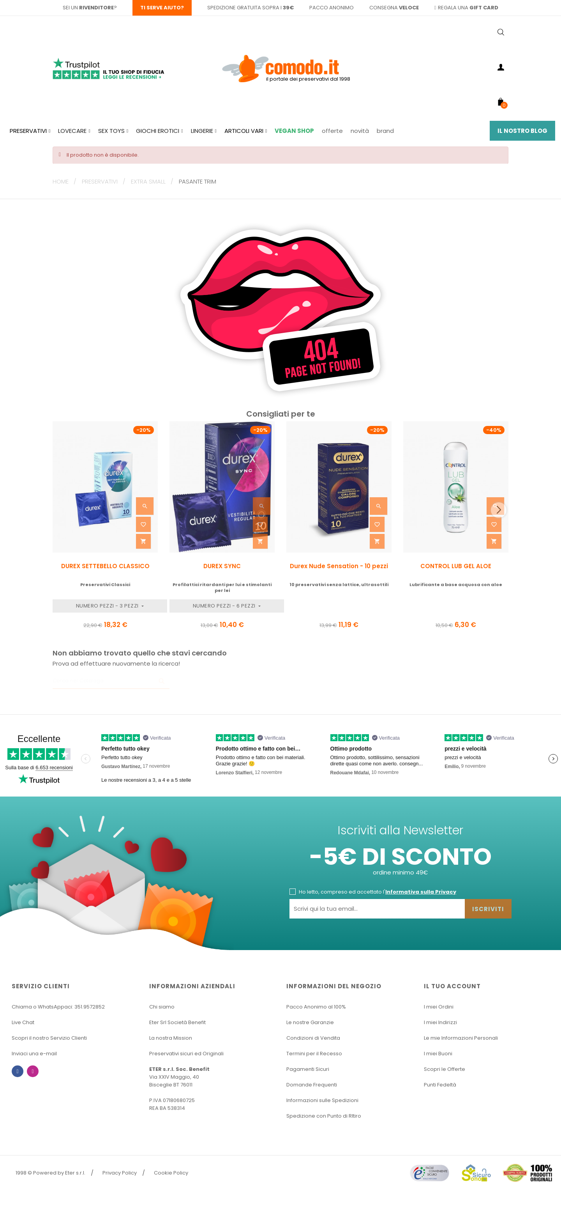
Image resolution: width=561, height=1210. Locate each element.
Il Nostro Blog (522, 131)
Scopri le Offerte (444, 1069)
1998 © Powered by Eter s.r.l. (50, 1172)
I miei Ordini (438, 1006)
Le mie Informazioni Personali (461, 1038)
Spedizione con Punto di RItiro (323, 1116)
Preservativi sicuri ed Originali (186, 1053)
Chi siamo (162, 1006)
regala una (466, 7)
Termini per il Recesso (314, 1053)
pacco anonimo (331, 7)
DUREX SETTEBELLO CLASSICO (105, 566)
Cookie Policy (171, 1172)
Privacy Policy (119, 1172)
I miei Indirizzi (440, 1022)
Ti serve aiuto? (162, 7)
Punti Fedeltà (440, 1084)
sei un (88, 7)
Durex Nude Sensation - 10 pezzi (339, 566)
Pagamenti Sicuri (307, 1069)
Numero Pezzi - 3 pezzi (108, 605)
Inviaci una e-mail (34, 1053)
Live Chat (23, 1022)
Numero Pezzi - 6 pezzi (225, 605)
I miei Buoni (438, 1053)
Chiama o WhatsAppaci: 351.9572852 (58, 1006)
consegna (394, 7)
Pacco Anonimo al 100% (316, 1006)
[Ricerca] (111, 681)
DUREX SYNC (222, 566)
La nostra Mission (170, 1038)
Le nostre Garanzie (310, 1022)
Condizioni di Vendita (313, 1038)
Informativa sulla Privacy (420, 892)
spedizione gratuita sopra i (250, 7)
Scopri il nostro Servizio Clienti (49, 1038)
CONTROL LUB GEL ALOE (455, 566)
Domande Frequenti (311, 1084)
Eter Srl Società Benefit (177, 1022)
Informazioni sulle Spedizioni (322, 1100)
